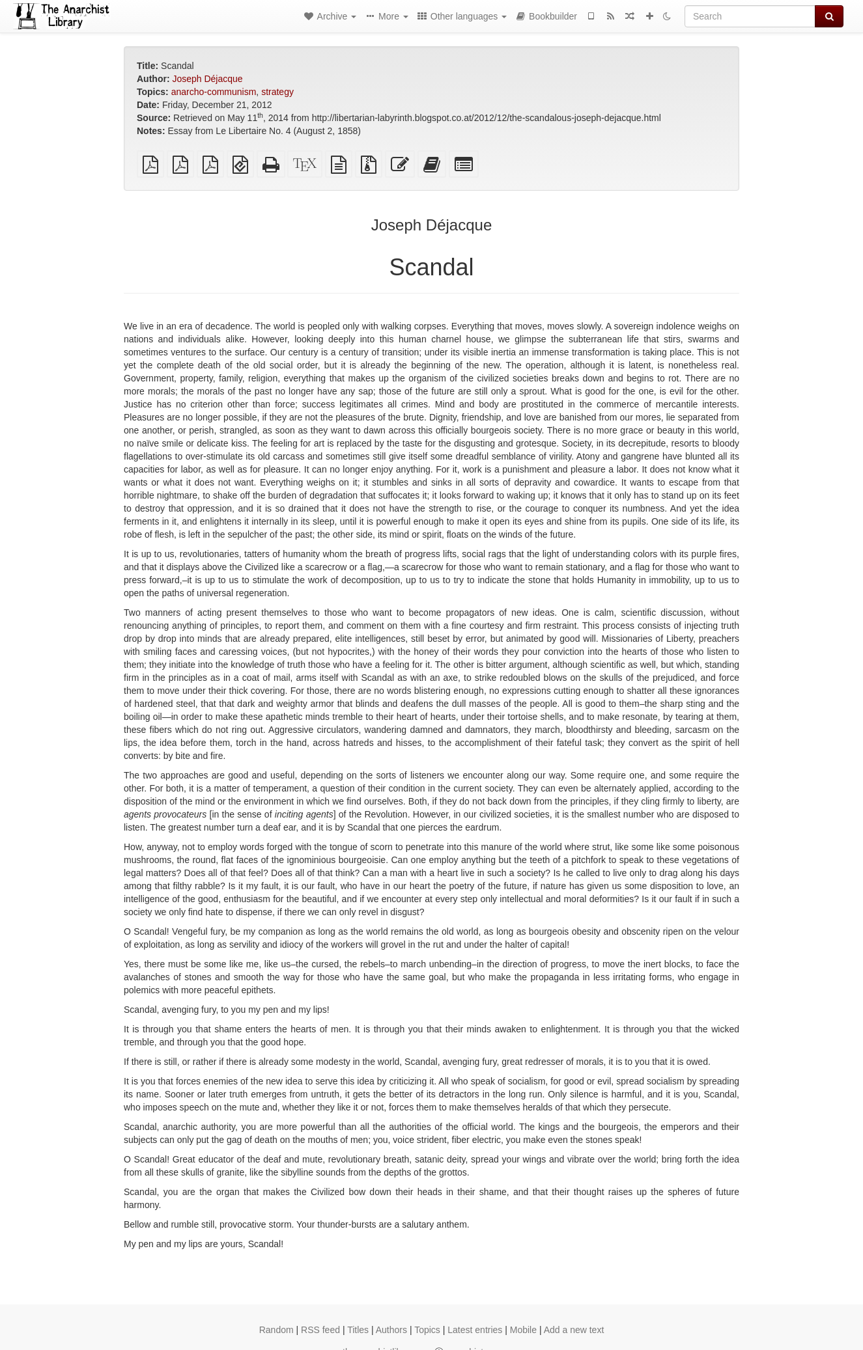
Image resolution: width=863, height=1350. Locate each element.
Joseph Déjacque (207, 79)
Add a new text (574, 1330)
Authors (391, 1330)
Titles (358, 1330)
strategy (277, 92)
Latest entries (474, 1330)
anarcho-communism (214, 92)
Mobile (523, 1330)
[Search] (750, 16)
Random (276, 1330)
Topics (427, 1330)
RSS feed (320, 1330)
